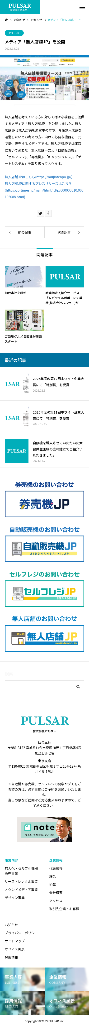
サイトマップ (15, 940)
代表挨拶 (56, 868)
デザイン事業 (15, 897)
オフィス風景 (15, 949)
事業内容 (11, 860)
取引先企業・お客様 (64, 908)
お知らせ (14, 33)
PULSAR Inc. (56, 1021)
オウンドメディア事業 (21, 889)
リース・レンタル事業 (21, 881)
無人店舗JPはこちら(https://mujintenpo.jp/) (38, 176)
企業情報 (56, 860)
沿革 (52, 884)
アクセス (55, 900)
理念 (52, 876)
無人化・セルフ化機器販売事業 (21, 871)
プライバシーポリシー (21, 932)
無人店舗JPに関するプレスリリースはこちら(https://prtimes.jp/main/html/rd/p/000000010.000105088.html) (44, 190)
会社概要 (56, 892)
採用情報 (11, 957)
